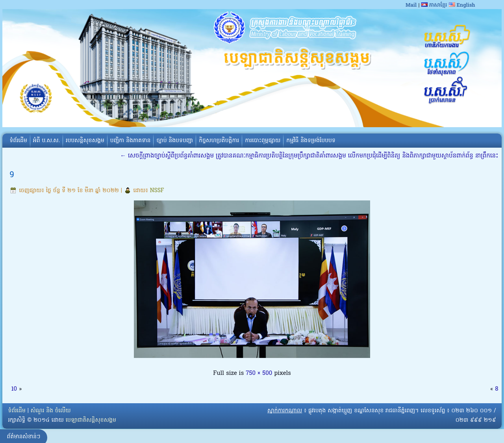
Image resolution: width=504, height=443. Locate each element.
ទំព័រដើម (18, 141)
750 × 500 (259, 373)
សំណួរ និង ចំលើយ (51, 411)
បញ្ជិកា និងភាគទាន (130, 141)
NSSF (157, 191)
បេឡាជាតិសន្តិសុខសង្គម (91, 420)
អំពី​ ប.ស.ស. (46, 141)
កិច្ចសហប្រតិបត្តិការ (219, 141)
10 (14, 389)
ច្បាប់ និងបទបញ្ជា (174, 141)
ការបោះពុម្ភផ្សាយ (262, 141)
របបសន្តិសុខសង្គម (85, 141)
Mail (411, 5)
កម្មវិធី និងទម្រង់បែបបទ (310, 141)
